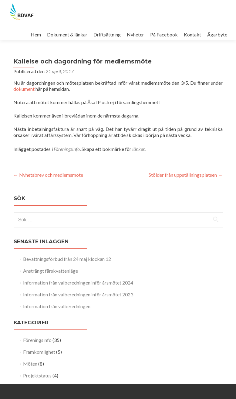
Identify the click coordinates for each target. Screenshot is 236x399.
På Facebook (164, 34)
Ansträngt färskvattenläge (50, 271)
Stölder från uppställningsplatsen (186, 175)
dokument (24, 89)
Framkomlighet (39, 352)
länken (138, 149)
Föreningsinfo (67, 149)
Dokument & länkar (67, 34)
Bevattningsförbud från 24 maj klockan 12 (67, 259)
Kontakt (192, 34)
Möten (30, 364)
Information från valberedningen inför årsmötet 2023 (78, 294)
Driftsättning (107, 34)
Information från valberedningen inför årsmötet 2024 (78, 282)
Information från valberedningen (56, 306)
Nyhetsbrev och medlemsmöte (48, 175)
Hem (36, 34)
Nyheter (135, 34)
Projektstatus (37, 375)
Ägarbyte (217, 34)
